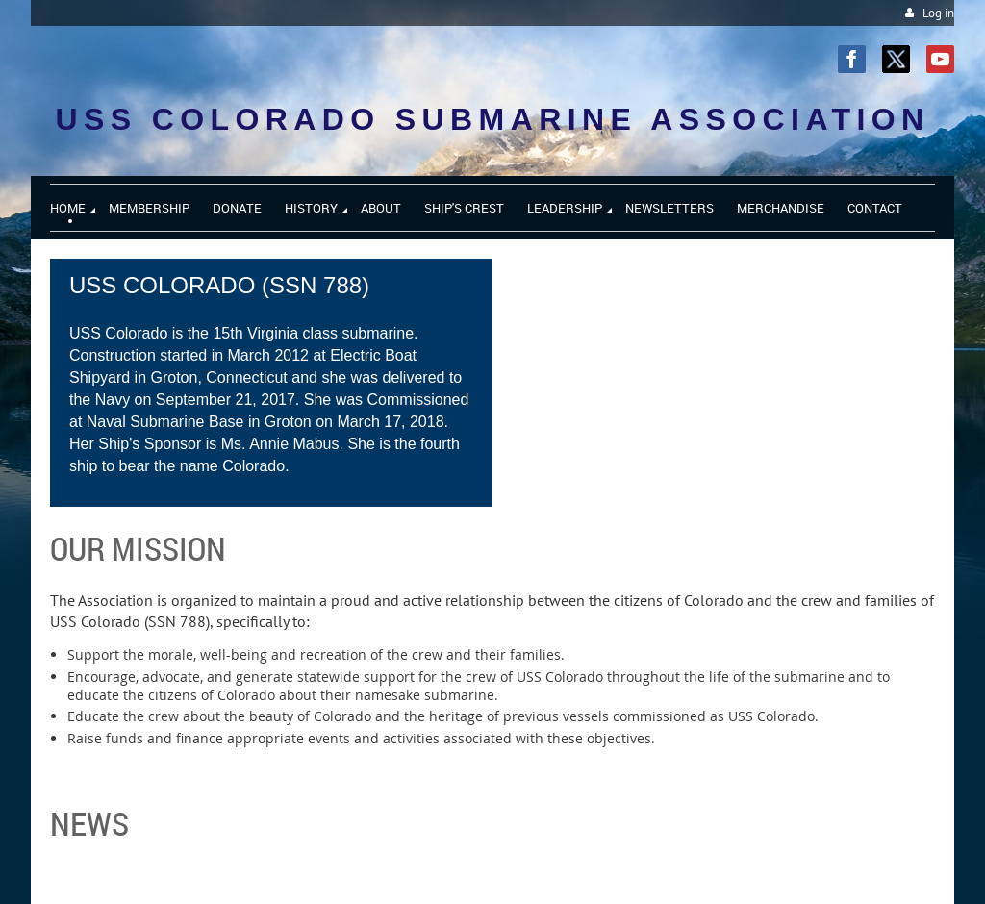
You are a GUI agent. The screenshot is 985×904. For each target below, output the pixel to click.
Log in (938, 13)
